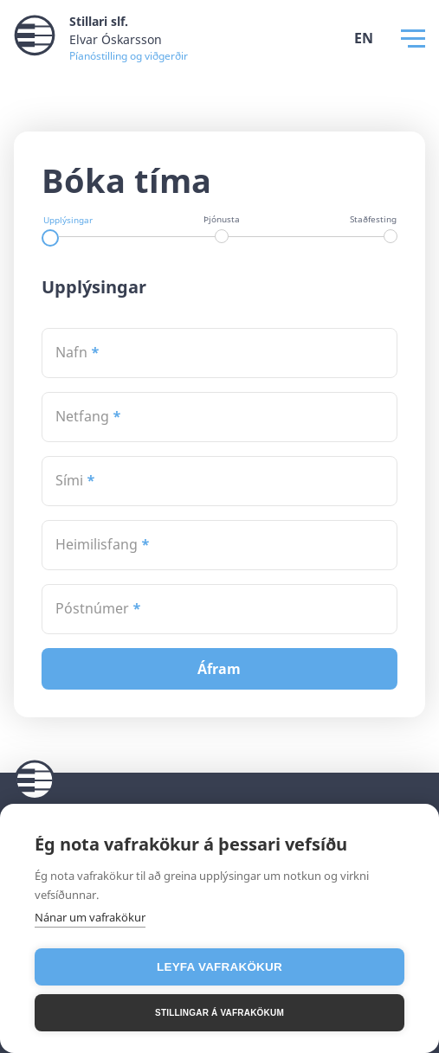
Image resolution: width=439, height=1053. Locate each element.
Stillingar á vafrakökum (219, 1013)
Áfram (220, 668)
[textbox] (220, 353)
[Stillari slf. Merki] (101, 38)
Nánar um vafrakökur (90, 917)
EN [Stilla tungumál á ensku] (363, 38)
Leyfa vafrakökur (219, 966)
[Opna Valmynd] (413, 38)
